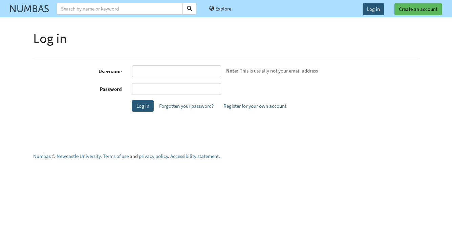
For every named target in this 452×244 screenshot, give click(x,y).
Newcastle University (79, 156)
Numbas (42, 156)
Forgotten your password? (186, 106)
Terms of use (116, 156)
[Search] (189, 9)
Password (111, 89)
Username (110, 71)
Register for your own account (254, 106)
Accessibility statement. (195, 156)
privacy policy (153, 156)
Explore (220, 8)
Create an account (418, 9)
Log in (373, 9)
